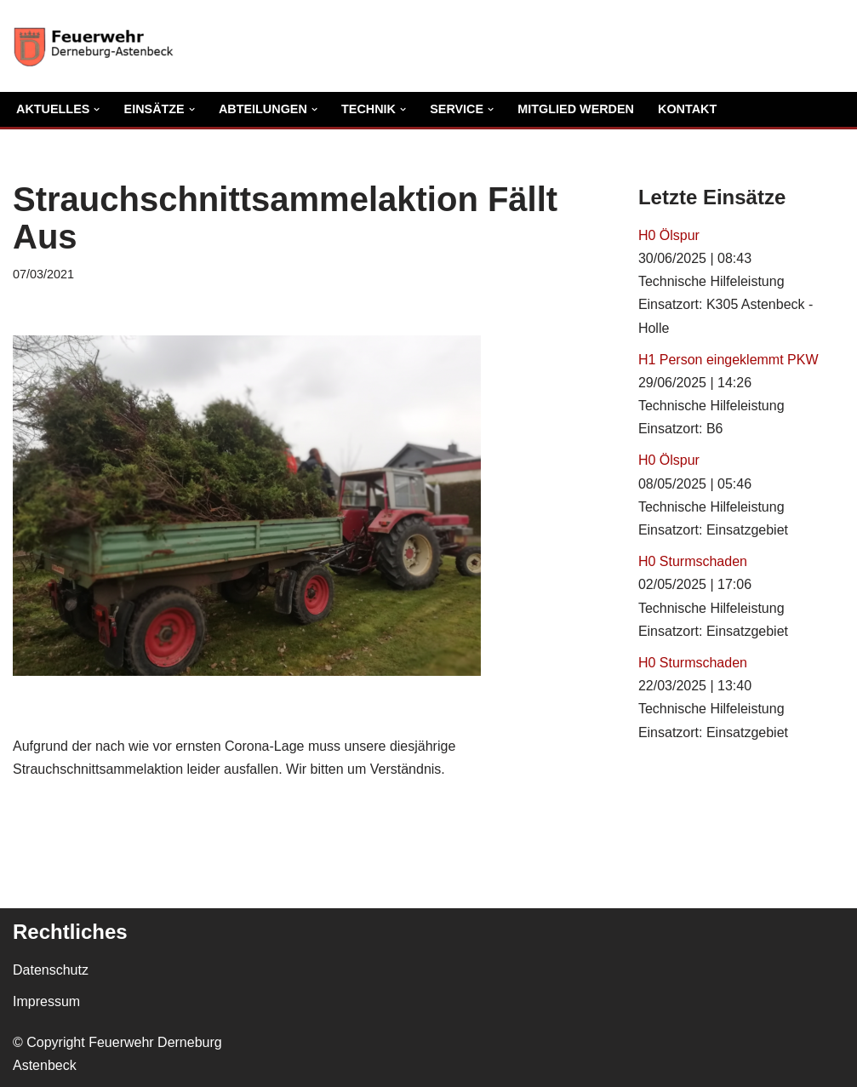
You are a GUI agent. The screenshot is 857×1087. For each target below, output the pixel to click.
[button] (97, 109)
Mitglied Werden (575, 109)
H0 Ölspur (669, 235)
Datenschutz (51, 970)
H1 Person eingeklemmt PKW (728, 359)
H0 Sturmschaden (692, 561)
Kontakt (687, 109)
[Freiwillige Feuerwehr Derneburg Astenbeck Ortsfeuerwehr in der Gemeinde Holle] (98, 46)
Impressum (46, 1001)
